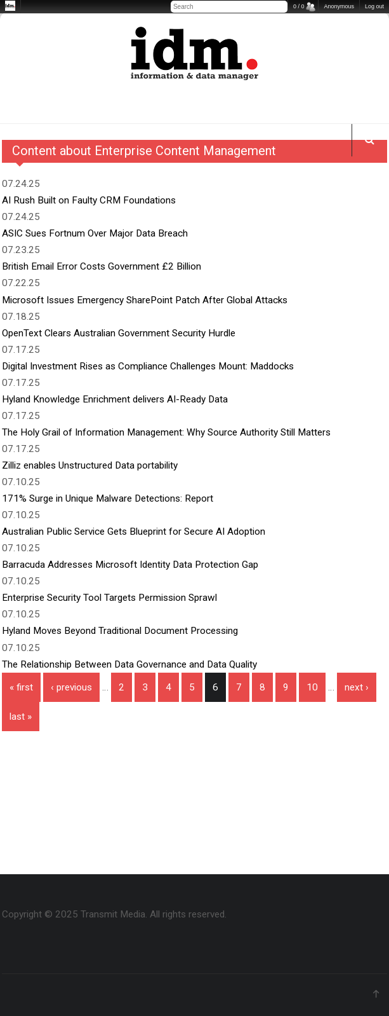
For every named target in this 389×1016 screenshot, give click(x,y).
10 (312, 687)
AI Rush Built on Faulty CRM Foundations (89, 200)
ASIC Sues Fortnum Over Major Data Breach (95, 233)
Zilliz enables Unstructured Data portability (90, 465)
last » (21, 716)
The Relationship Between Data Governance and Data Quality (129, 664)
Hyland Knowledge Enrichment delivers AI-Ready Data (115, 399)
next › (357, 687)
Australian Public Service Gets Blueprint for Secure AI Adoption (133, 531)
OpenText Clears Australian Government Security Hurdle (118, 333)
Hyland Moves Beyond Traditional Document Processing (120, 630)
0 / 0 (299, 6)
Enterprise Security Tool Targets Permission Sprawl (109, 597)
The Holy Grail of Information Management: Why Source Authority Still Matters (166, 432)
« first (21, 687)
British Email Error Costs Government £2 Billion (101, 266)
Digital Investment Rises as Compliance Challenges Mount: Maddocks (148, 366)
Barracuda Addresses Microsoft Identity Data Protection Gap (130, 564)
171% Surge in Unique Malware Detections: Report (107, 498)
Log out (374, 6)
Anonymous (339, 6)
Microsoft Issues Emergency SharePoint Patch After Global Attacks (144, 300)
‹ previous (71, 687)
